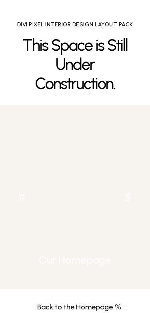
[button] (128, 197)
